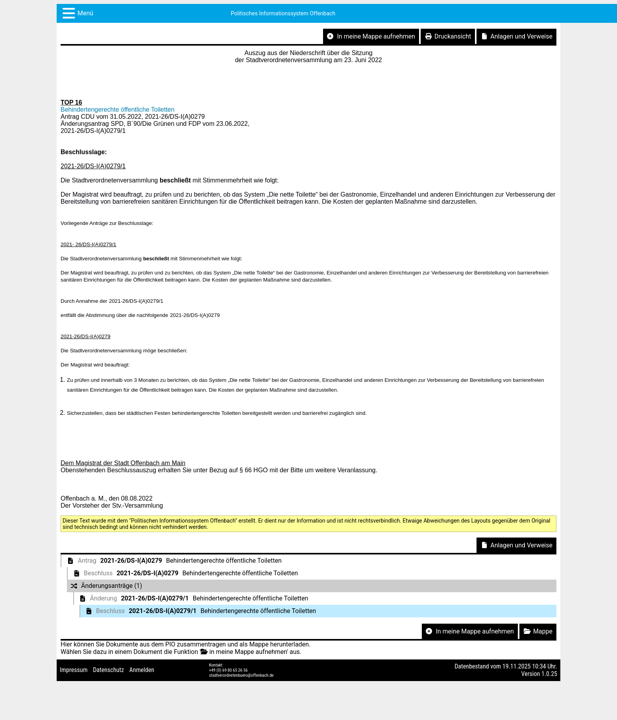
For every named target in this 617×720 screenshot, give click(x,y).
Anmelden (141, 670)
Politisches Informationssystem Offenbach (283, 13)
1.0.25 (549, 674)
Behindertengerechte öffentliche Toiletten (117, 109)
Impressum (74, 670)
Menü (85, 13)
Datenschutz (108, 670)
